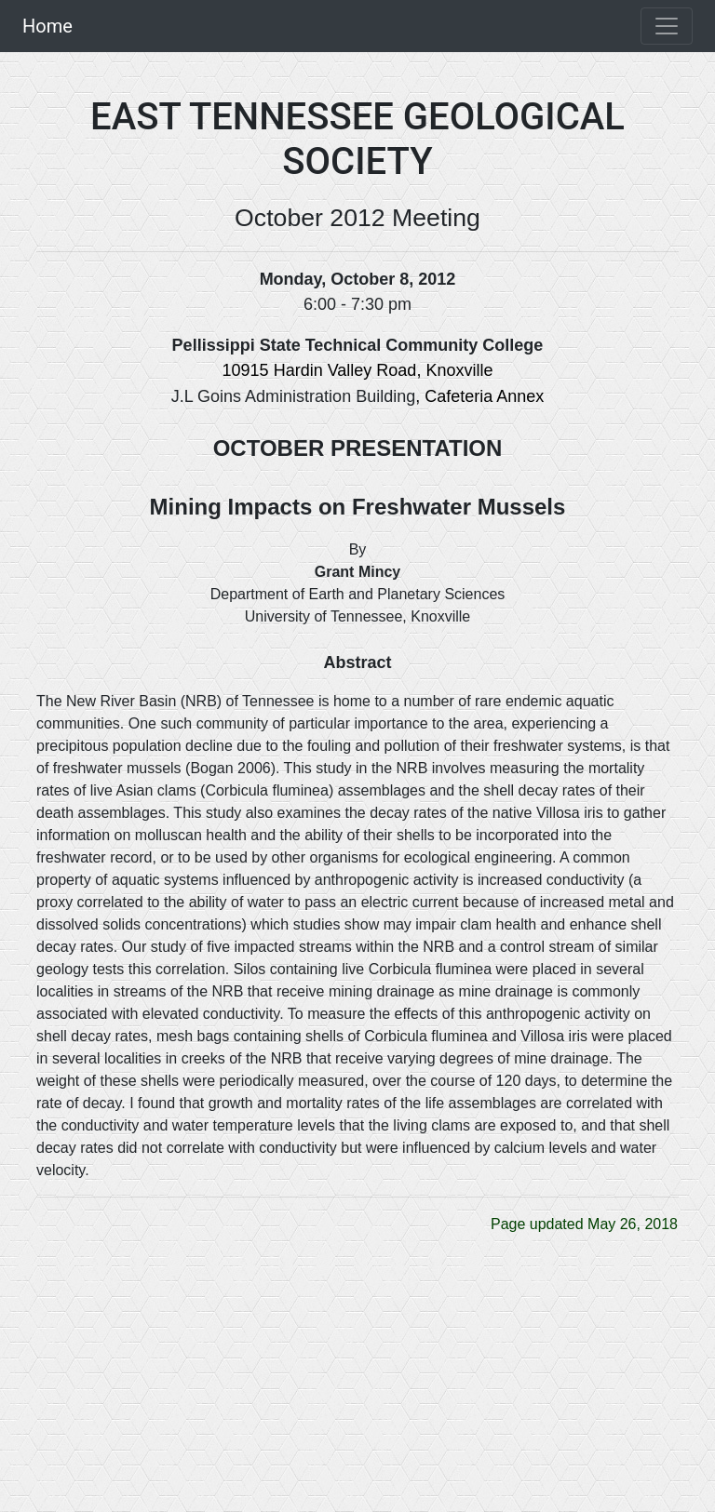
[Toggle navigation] (667, 26)
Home (47, 26)
